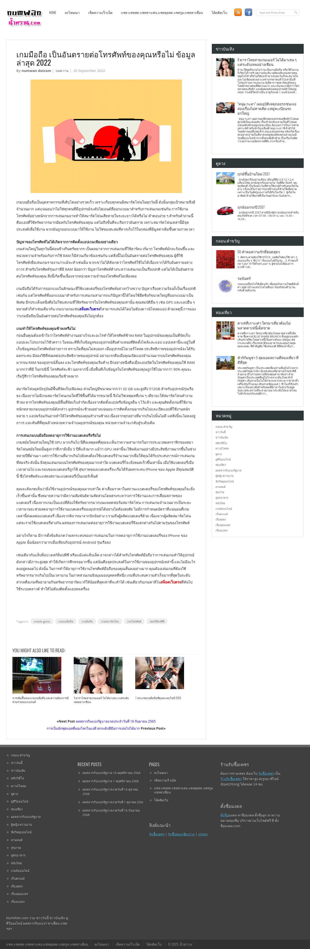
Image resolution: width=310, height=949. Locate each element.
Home (52, 12)
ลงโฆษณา (72, 12)
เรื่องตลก (221, 519)
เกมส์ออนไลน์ (224, 508)
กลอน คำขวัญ (224, 427)
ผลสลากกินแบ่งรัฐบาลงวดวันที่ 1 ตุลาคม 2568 (113, 802)
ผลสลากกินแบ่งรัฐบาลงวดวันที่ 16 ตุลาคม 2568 (110, 791)
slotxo (203, 834)
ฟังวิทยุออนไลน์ (225, 481)
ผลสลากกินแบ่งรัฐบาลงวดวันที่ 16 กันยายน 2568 (111, 812)
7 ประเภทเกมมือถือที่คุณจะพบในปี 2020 (158, 698)
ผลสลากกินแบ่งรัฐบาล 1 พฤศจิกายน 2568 (111, 781)
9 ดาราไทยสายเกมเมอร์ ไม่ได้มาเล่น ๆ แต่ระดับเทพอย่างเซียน (101, 700)
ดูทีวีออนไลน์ (223, 459)
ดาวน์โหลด (222, 448)
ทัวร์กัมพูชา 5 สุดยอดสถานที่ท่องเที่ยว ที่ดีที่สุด (268, 360)
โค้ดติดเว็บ (219, 12)
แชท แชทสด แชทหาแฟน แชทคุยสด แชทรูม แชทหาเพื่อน (162, 12)
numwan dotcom (36, 70)
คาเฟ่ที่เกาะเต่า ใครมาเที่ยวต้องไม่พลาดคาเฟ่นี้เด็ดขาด (264, 325)
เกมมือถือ (87, 621)
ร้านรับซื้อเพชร (231, 778)
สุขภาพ (220, 492)
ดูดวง (219, 454)
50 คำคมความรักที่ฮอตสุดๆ (259, 251)
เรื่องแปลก (222, 530)
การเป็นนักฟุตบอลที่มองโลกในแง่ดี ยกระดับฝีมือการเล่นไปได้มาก (93, 728)
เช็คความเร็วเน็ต (100, 12)
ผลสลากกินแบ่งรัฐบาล (228, 470)
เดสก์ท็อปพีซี (157, 621)
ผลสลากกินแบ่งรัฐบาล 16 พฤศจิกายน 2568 (111, 773)
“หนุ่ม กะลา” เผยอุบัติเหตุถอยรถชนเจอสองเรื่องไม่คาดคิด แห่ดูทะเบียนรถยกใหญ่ (267, 108)
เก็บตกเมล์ (222, 514)
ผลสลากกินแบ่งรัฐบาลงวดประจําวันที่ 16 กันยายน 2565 (116, 721)
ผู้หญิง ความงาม (225, 476)
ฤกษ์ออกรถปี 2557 (251, 207)
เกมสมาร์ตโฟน (110, 621)
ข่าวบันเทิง (222, 437)
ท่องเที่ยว (221, 465)
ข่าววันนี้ (221, 432)
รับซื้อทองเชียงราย (181, 834)
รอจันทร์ (244, 278)
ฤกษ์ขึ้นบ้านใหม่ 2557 (254, 173)
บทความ (62, 70)
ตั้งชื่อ (224, 815)
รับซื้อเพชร (157, 834)
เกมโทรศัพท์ (134, 621)
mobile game (42, 621)
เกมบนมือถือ (65, 621)
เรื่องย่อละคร (223, 525)
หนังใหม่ (220, 503)
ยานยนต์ (221, 487)
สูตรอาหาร (222, 498)
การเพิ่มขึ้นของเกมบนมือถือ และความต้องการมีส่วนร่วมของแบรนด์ (40, 700)
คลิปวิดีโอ (221, 443)
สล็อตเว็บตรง (89, 308)
